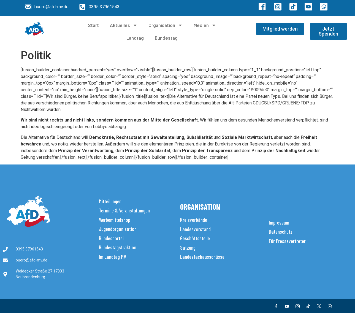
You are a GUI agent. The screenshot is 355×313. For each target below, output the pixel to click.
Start (93, 25)
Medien (205, 25)
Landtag (135, 38)
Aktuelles (123, 25)
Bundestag (166, 38)
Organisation (165, 25)
